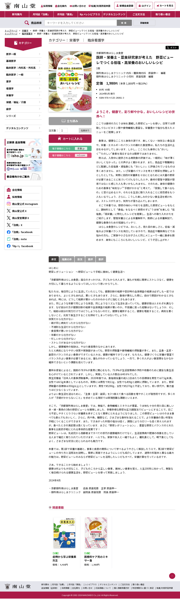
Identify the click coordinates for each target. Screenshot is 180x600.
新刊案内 (17, 14)
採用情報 (47, 6)
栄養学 (25, 30)
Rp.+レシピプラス (90, 14)
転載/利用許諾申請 (100, 6)
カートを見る (165, 5)
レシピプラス (91, 585)
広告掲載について (103, 589)
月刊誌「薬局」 (65, 14)
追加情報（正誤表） (50, 589)
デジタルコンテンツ (114, 14)
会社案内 (62, 6)
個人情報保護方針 (121, 589)
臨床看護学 (27, 33)
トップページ (11, 30)
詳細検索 (144, 22)
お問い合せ (87, 589)
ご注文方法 (139, 14)
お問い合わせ (79, 6)
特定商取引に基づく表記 (143, 589)
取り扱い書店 (163, 14)
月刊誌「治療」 (41, 14)
